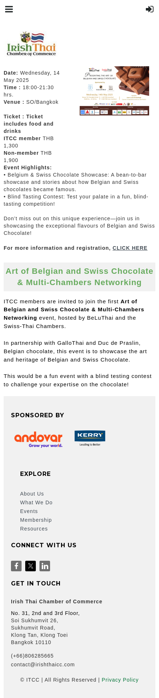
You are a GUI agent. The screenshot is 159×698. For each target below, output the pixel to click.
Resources (34, 529)
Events (29, 511)
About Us (32, 494)
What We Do (36, 502)
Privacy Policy (120, 680)
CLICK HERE (130, 248)
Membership (36, 520)
